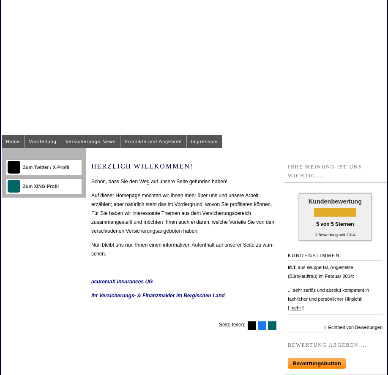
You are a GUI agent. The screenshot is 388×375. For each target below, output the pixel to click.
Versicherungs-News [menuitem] (91, 141)
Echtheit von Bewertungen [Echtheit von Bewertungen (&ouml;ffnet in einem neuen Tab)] (355, 327)
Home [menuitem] (13, 141)
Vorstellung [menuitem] (42, 141)
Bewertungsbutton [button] (316, 363)
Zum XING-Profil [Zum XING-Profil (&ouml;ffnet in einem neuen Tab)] (41, 186)
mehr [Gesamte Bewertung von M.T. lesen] (295, 307)
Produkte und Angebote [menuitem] (153, 141)
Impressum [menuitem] (204, 141)
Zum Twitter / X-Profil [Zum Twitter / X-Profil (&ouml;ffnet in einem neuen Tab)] (46, 167)
